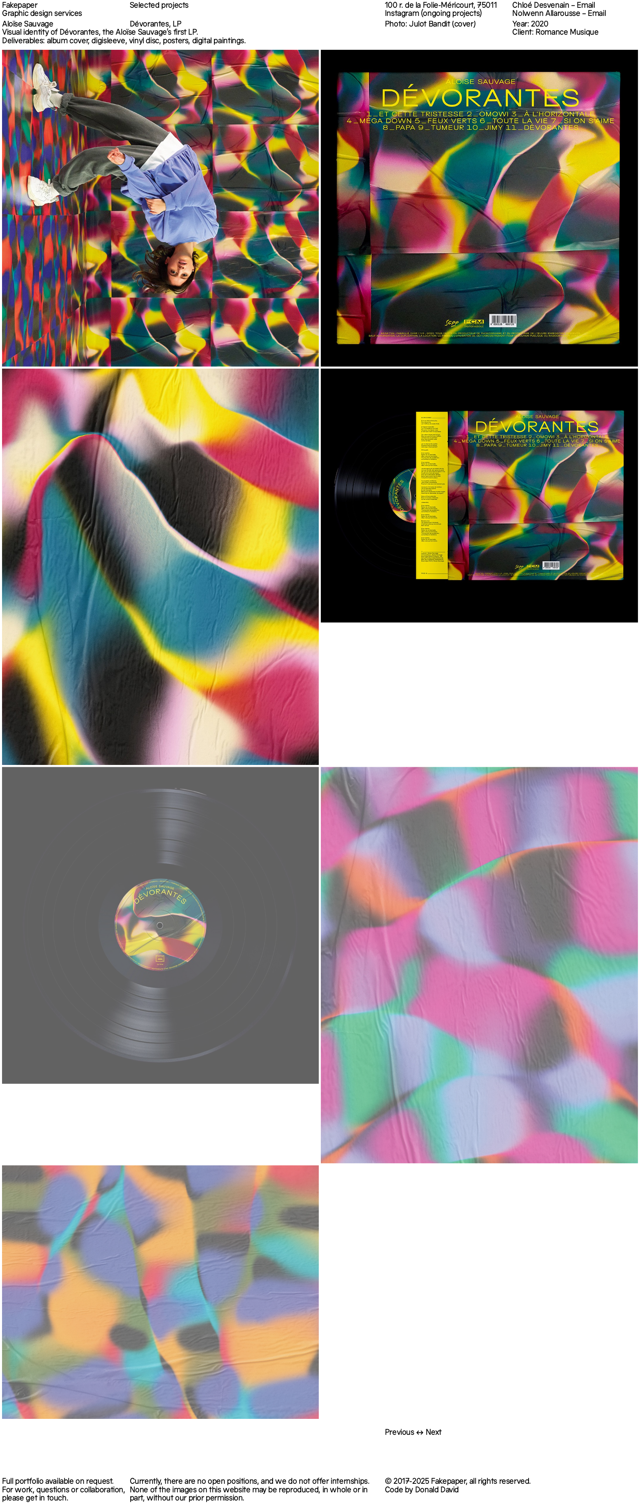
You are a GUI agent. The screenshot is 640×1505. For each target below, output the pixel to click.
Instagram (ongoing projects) (433, 14)
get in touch (46, 1499)
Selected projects (159, 6)
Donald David (437, 1491)
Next (434, 1433)
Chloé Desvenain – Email (553, 6)
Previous (399, 1433)
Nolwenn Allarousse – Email (559, 14)
